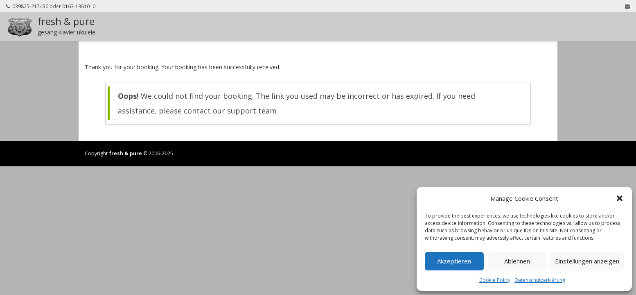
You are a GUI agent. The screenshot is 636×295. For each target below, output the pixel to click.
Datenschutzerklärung (539, 280)
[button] (620, 198)
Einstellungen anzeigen (587, 261)
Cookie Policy (494, 280)
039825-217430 (30, 6)
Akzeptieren (454, 261)
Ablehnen (517, 261)
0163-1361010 (78, 6)
